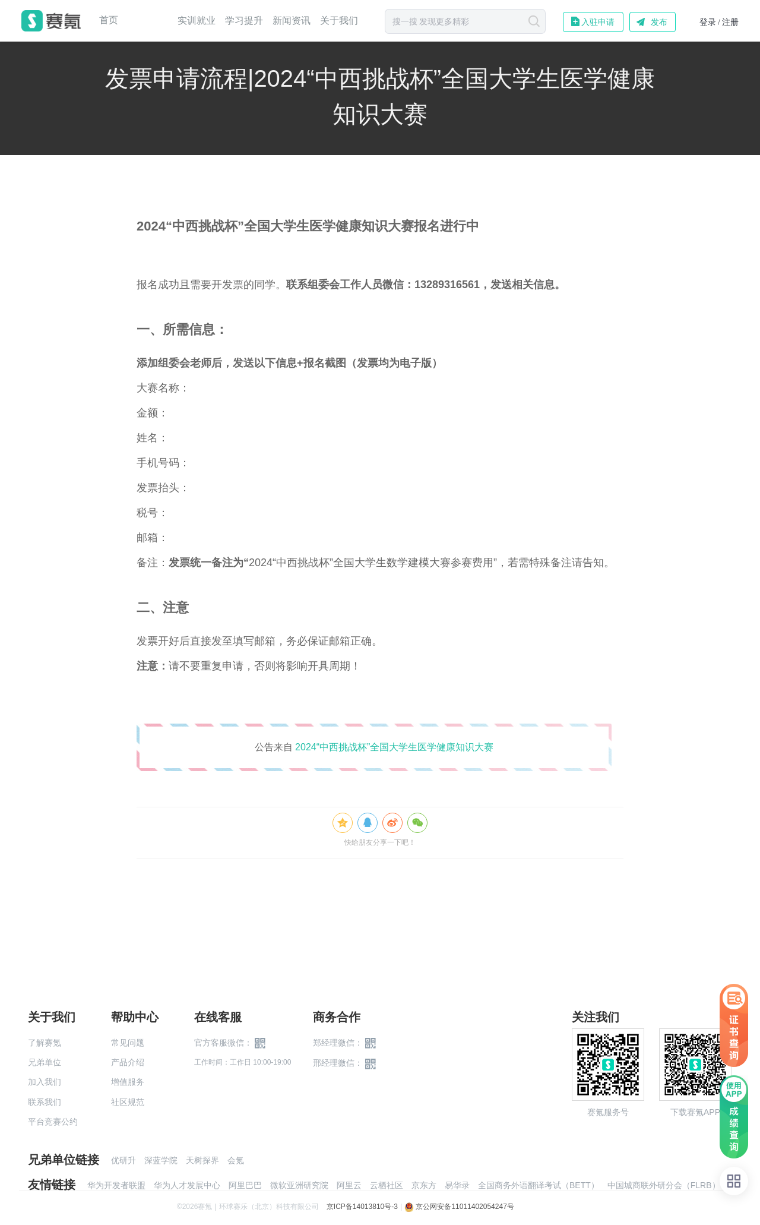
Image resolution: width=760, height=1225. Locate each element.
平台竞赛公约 (53, 1121)
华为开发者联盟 (116, 1185)
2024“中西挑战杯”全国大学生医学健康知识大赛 (394, 747)
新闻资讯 (292, 20)
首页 (108, 20)
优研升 (123, 1160)
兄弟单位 (44, 1062)
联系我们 (44, 1102)
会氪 (235, 1160)
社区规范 (127, 1102)
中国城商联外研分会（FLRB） (663, 1185)
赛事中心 (148, 21)
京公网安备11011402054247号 (459, 1206)
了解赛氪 (44, 1042)
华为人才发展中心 (187, 1185)
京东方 (423, 1185)
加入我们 (44, 1082)
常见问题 (127, 1042)
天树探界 (202, 1160)
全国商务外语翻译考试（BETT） (538, 1185)
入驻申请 (598, 22)
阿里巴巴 (245, 1185)
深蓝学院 (161, 1160)
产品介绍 (127, 1062)
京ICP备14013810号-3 (362, 1206)
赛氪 (51, 20)
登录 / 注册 (719, 22)
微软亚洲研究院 (299, 1185)
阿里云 (349, 1185)
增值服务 (127, 1082)
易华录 (457, 1185)
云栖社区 (386, 1185)
